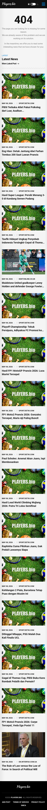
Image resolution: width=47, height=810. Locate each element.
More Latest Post (10, 63)
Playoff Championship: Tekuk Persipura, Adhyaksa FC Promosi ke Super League (22, 330)
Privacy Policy (38, 802)
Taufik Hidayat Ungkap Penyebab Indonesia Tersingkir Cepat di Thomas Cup (23, 243)
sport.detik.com (26, 103)
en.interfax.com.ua (28, 762)
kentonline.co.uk (27, 279)
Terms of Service (21, 802)
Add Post (6, 802)
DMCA (23, 805)
